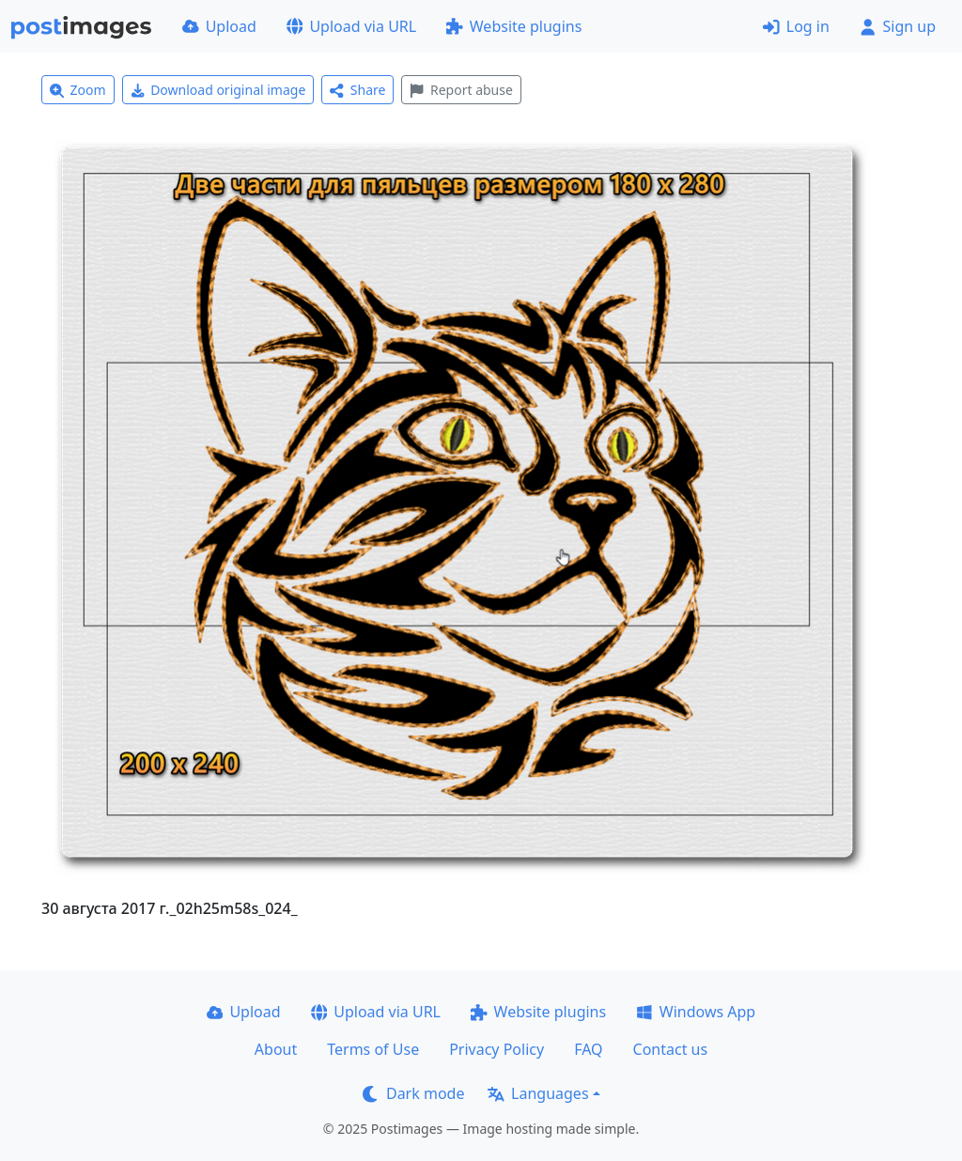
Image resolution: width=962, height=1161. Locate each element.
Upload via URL (351, 26)
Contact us (670, 1049)
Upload (219, 26)
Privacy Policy (496, 1049)
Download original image (218, 90)
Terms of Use (373, 1049)
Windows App (695, 1011)
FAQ (588, 1049)
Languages (538, 1093)
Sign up (898, 26)
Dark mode (413, 1093)
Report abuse (461, 90)
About (276, 1049)
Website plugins (514, 26)
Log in (796, 26)
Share (357, 90)
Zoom (78, 90)
